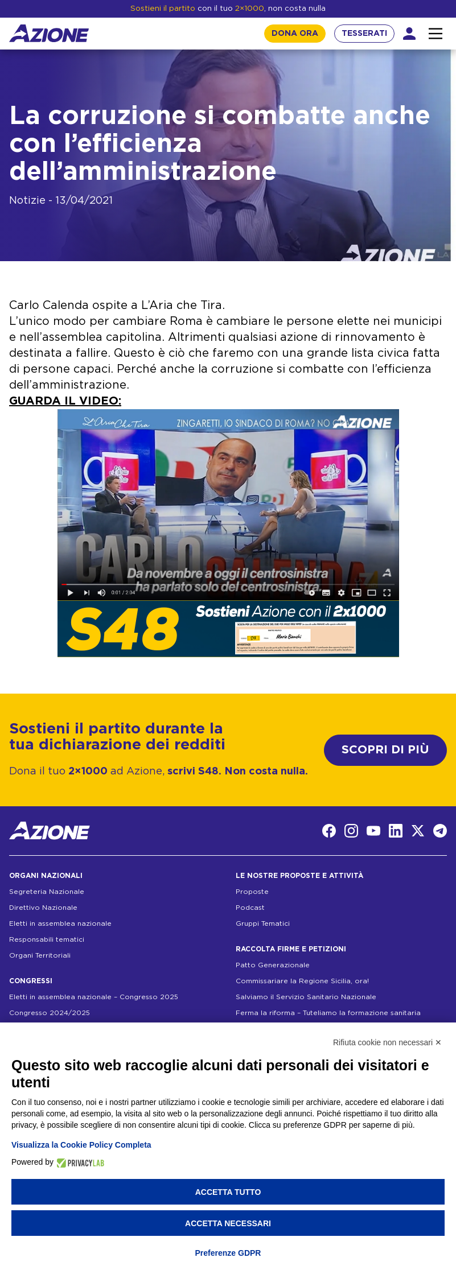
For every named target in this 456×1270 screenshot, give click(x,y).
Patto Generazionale (273, 965)
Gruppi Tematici (263, 923)
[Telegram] (440, 831)
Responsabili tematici (46, 939)
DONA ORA (295, 34)
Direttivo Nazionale (43, 907)
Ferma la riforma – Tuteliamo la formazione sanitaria (328, 1012)
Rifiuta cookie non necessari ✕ (387, 1042)
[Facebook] (329, 831)
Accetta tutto (228, 1192)
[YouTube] (373, 831)
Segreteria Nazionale (46, 891)
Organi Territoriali (40, 955)
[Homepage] (49, 33)
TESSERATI (364, 34)
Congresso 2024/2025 (49, 1012)
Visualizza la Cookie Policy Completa (81, 1144)
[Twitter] (418, 831)
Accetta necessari (228, 1223)
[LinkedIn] (395, 831)
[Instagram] (351, 831)
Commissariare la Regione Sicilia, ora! (302, 981)
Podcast (250, 907)
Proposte (252, 891)
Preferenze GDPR (228, 1252)
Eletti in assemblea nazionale (60, 923)
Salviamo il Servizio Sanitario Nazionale (306, 996)
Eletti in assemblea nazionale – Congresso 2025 (93, 996)
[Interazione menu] (435, 33)
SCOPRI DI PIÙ (385, 750)
